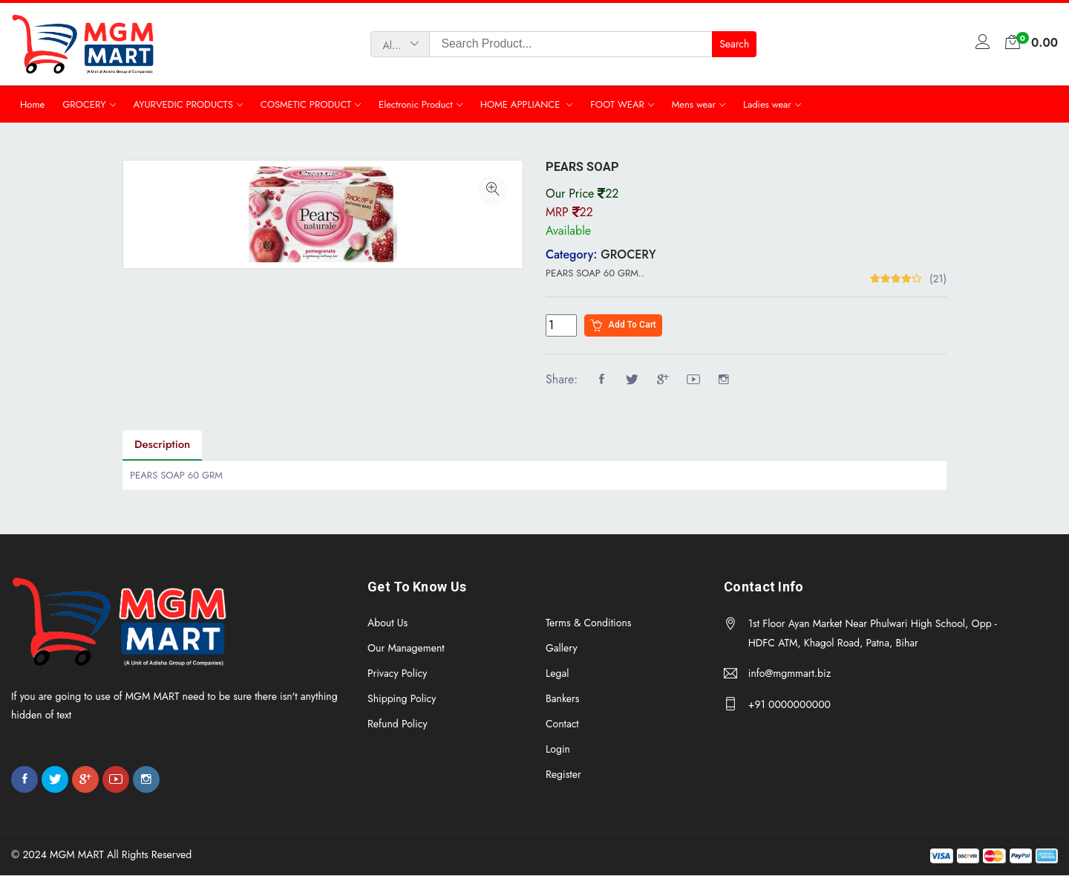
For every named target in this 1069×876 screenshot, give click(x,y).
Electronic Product (416, 104)
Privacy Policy (397, 673)
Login (558, 749)
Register (563, 774)
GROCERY (83, 104)
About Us (387, 622)
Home (32, 104)
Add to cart (623, 326)
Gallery (562, 647)
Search (734, 43)
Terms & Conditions (588, 622)
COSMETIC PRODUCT (306, 104)
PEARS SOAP (582, 167)
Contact (562, 723)
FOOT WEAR (617, 104)
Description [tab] (162, 445)
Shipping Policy (401, 698)
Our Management (406, 647)
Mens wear (694, 104)
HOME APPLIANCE (521, 104)
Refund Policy (397, 723)
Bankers (563, 698)
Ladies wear (767, 104)
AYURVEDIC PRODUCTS (183, 104)
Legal (557, 673)
